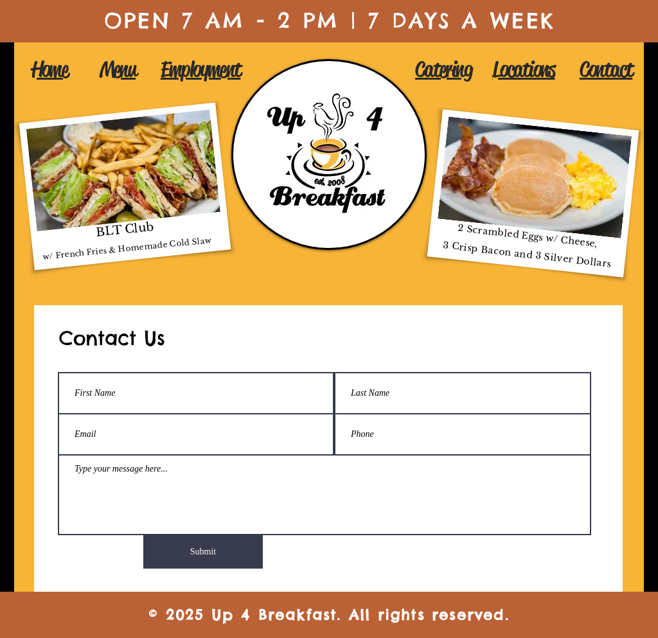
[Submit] (203, 552)
